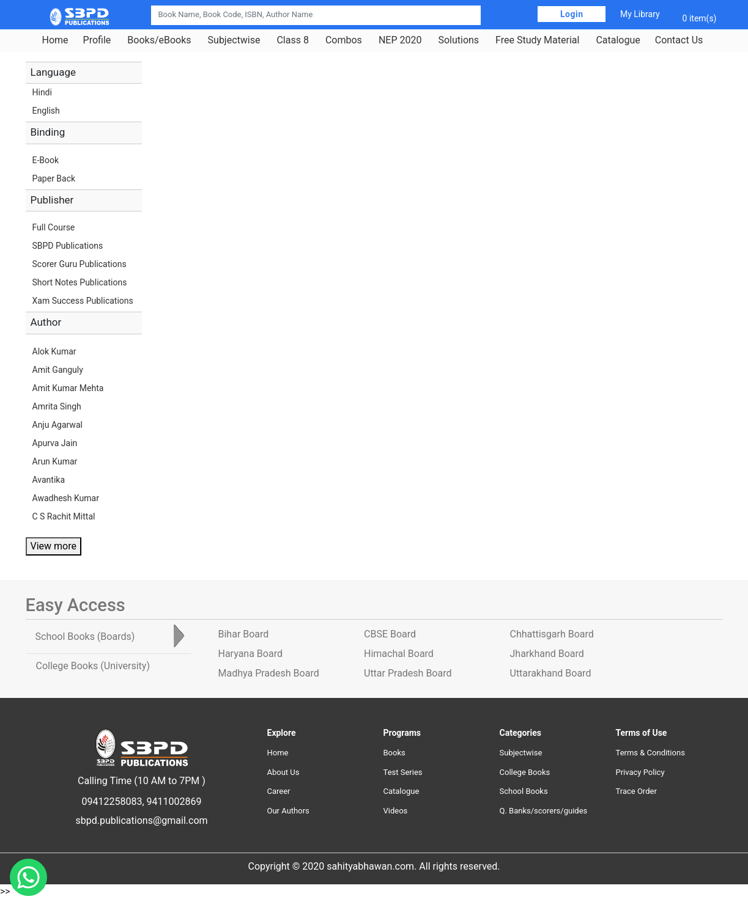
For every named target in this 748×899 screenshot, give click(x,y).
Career (279, 791)
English (46, 111)
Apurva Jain (55, 443)
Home (55, 40)
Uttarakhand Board (550, 673)
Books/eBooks (159, 40)
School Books (524, 791)
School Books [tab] (85, 636)
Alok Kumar (54, 351)
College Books (525, 772)
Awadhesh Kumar (65, 498)
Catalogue (618, 40)
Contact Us (679, 40)
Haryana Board (250, 653)
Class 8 (292, 40)
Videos (395, 810)
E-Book (45, 160)
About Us (283, 772)
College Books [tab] (93, 666)
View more (53, 546)
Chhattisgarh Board (552, 634)
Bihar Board (243, 634)
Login (572, 14)
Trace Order (636, 791)
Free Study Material (537, 40)
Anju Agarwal (57, 425)
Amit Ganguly (57, 370)
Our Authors (288, 810)
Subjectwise (234, 40)
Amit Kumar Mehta (68, 388)
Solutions (458, 40)
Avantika (48, 480)
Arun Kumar (55, 461)
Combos (343, 40)
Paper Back (54, 178)
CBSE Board (390, 634)
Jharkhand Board (547, 653)
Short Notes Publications (79, 282)
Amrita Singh (56, 406)
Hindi (42, 92)
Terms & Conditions (650, 752)
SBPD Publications (67, 246)
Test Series (403, 772)
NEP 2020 (400, 40)
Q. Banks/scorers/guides (544, 810)
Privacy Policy (640, 772)
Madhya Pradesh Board (268, 673)
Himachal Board (399, 653)
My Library (640, 14)
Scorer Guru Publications (79, 264)
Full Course (53, 227)
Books (394, 752)
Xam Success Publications (82, 301)
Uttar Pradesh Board (407, 673)
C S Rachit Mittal (63, 516)
